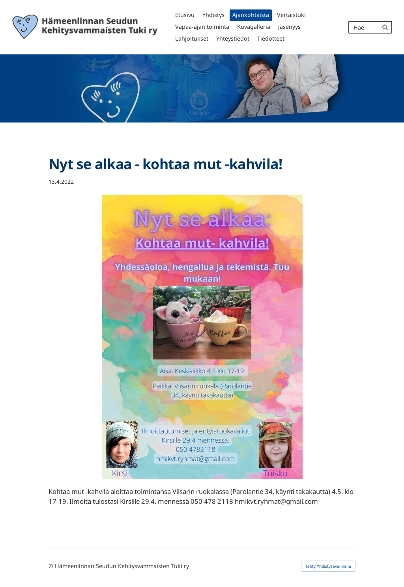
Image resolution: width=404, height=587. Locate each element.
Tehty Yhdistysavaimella (328, 566)
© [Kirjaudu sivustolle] (52, 566)
